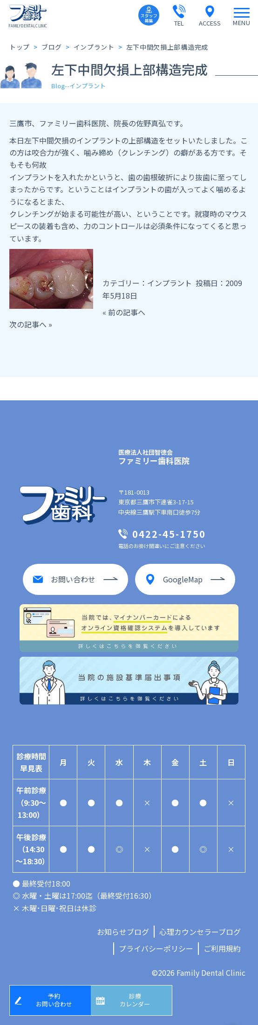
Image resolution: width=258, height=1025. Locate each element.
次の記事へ (28, 324)
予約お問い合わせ (54, 1000)
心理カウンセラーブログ (200, 931)
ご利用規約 (222, 948)
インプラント (169, 282)
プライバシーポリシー (156, 948)
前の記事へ (126, 312)
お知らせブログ (123, 931)
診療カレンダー (135, 1000)
